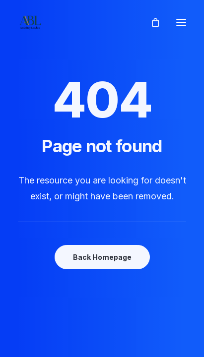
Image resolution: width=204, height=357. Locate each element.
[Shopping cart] (151, 22)
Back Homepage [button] (102, 257)
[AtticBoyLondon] (30, 22)
